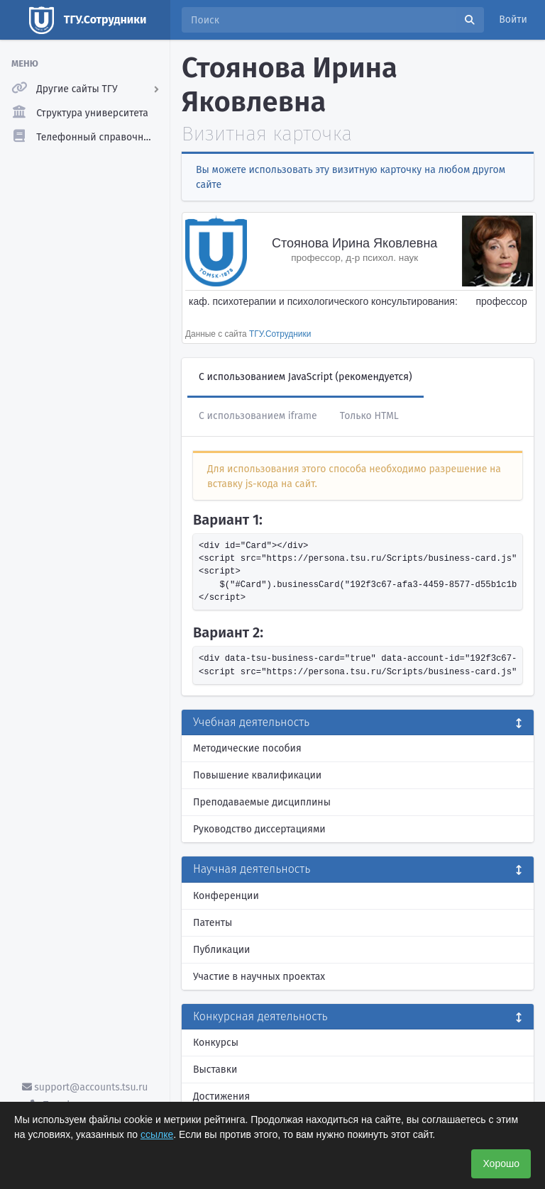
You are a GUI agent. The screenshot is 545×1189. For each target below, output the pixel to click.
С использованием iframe (258, 416)
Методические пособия (247, 748)
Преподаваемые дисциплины (262, 802)
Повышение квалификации (257, 775)
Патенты (212, 923)
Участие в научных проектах (259, 977)
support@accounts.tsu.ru (85, 1087)
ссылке (157, 1134)
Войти (513, 19)
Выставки (215, 1070)
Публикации (221, 950)
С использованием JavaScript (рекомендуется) (305, 377)
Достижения (221, 1096)
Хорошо (501, 1163)
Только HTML (369, 416)
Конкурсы (215, 1043)
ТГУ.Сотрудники (280, 334)
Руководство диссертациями (259, 829)
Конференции (226, 896)
